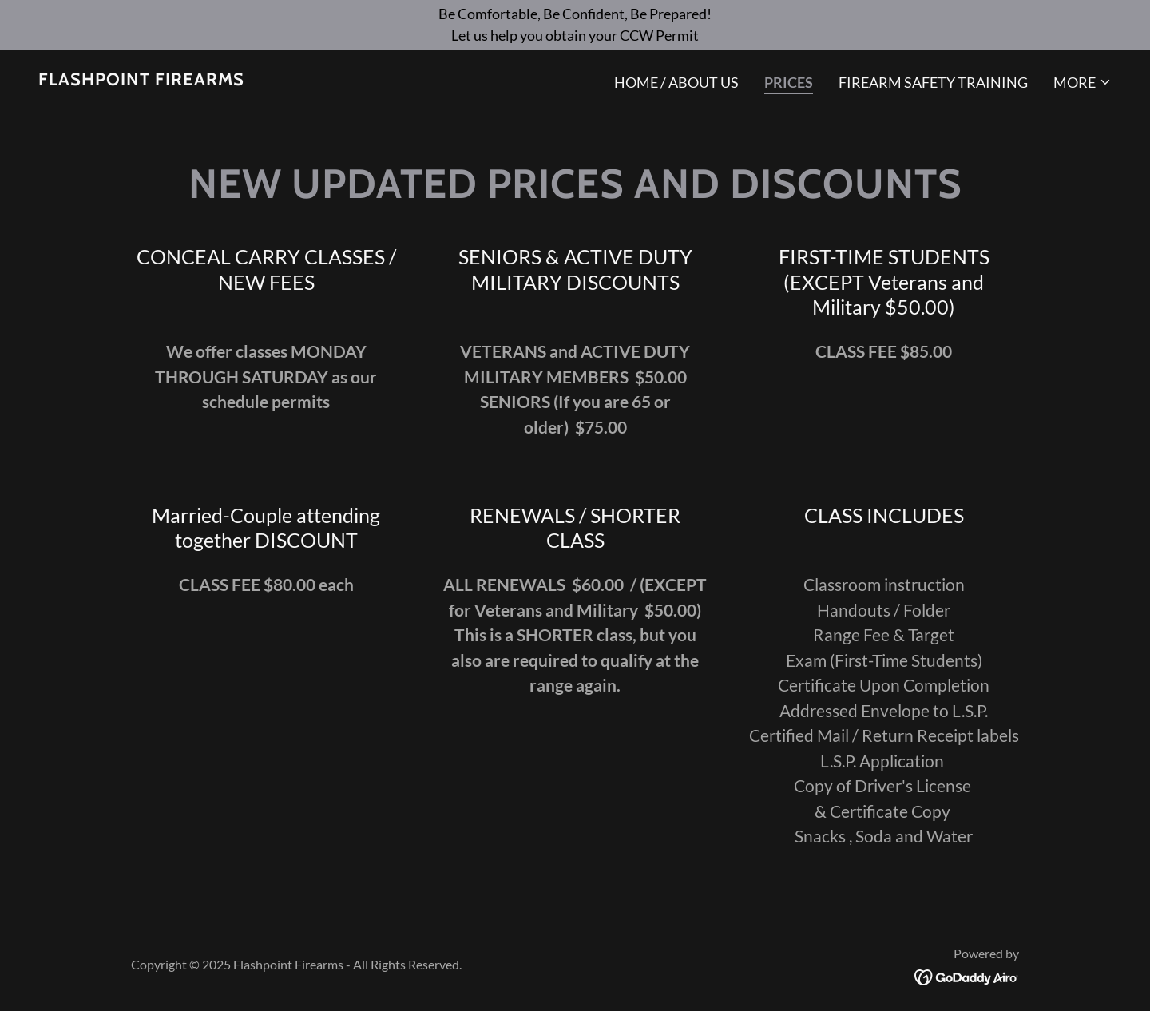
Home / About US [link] (676, 82)
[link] (141, 80)
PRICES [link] (788, 82)
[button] (1082, 82)
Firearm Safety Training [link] (933, 82)
